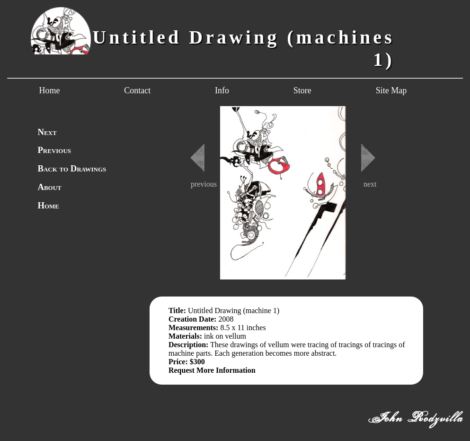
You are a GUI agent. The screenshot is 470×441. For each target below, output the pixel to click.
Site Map (391, 90)
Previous (54, 150)
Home (49, 90)
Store (302, 90)
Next (46, 132)
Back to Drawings (71, 168)
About (49, 187)
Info (222, 90)
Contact (137, 90)
